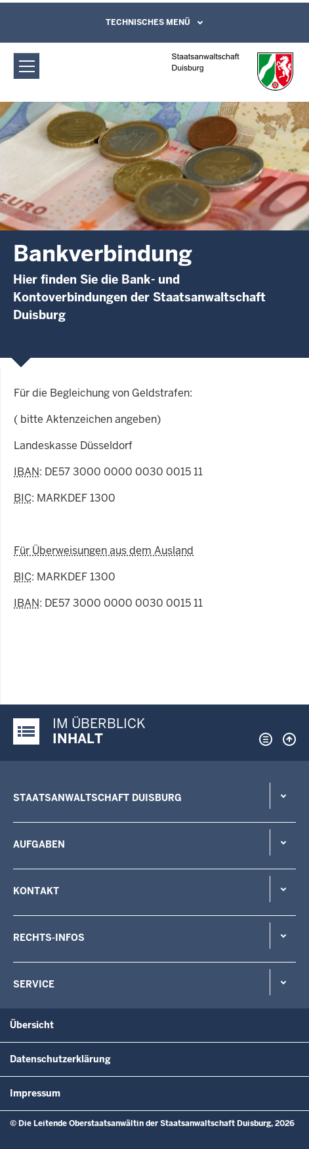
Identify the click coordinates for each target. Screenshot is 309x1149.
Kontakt (36, 891)
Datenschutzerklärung (60, 1059)
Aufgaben (39, 844)
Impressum (35, 1093)
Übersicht (32, 1025)
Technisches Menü (148, 22)
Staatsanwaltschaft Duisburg (97, 798)
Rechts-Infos (49, 937)
